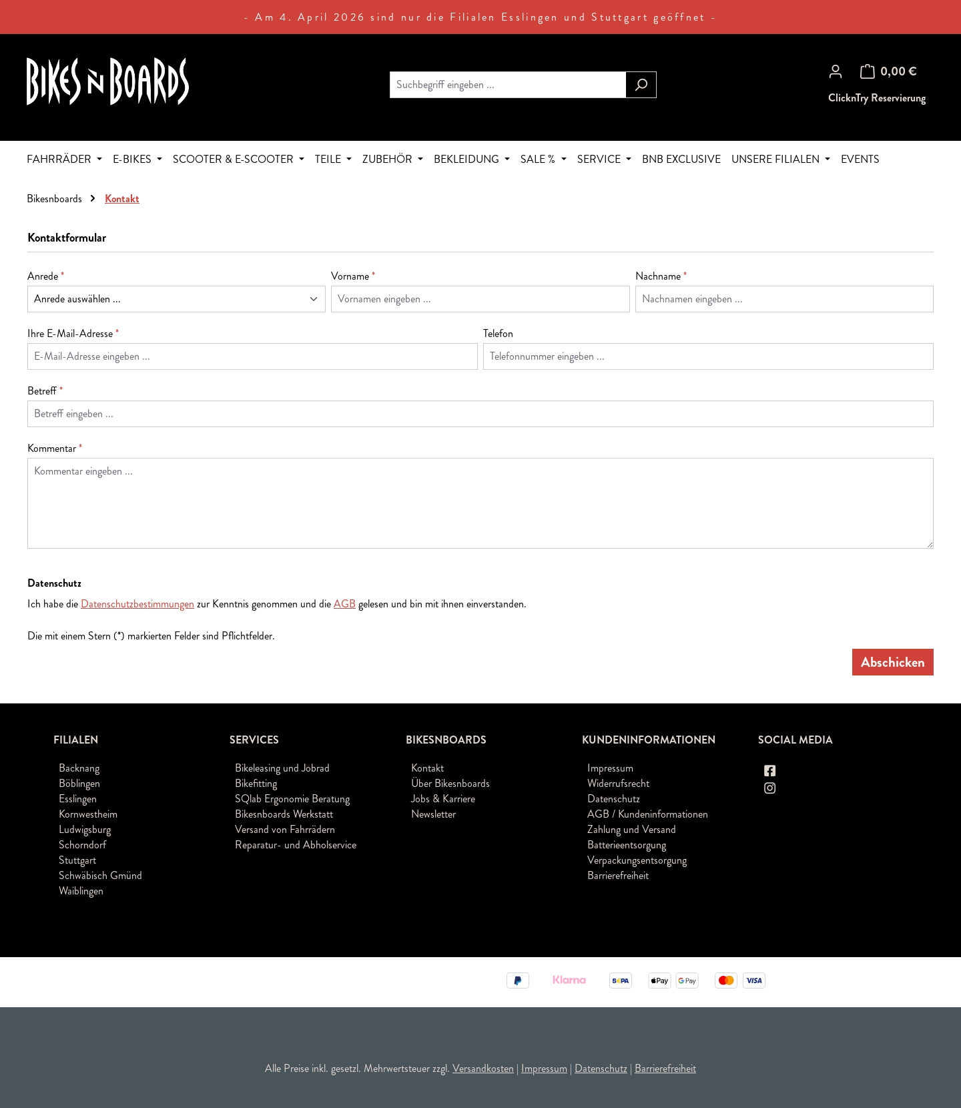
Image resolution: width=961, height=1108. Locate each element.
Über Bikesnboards (450, 783)
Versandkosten (483, 1068)
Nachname (661, 276)
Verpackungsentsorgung (637, 860)
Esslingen (78, 798)
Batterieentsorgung (626, 844)
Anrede (45, 276)
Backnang (79, 768)
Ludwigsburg (85, 829)
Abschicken (893, 662)
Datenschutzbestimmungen (137, 603)
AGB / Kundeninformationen (647, 814)
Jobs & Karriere (443, 798)
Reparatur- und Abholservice (295, 844)
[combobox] (508, 84)
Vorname (353, 276)
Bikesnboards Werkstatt (284, 814)
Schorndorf (82, 844)
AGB (345, 603)
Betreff (45, 390)
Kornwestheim (88, 814)
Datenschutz (613, 798)
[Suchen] (641, 84)
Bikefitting (256, 783)
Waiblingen (81, 890)
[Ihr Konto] (836, 71)
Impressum (610, 768)
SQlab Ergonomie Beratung (292, 798)
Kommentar (54, 448)
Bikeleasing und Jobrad (282, 768)
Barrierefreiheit (618, 875)
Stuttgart (77, 860)
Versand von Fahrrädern (285, 829)
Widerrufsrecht (618, 783)
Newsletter (433, 814)
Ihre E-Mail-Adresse (73, 333)
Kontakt (427, 768)
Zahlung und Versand (631, 829)
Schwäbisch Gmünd (100, 875)
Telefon (498, 333)
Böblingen (79, 783)
